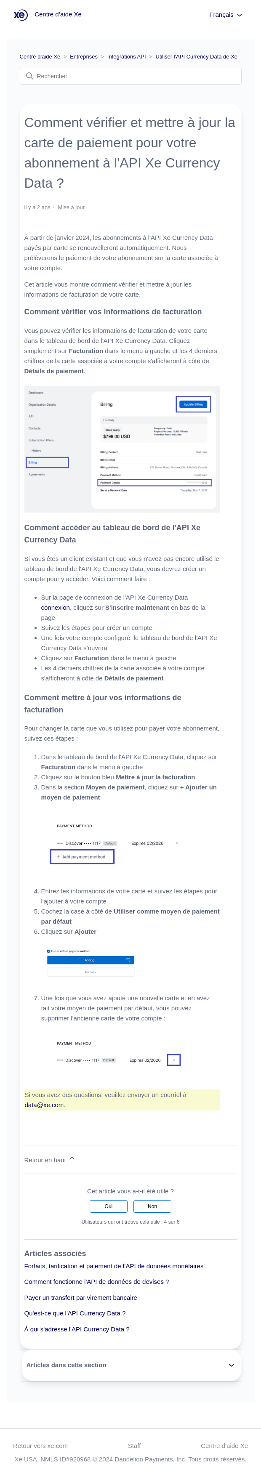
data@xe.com (44, 1104)
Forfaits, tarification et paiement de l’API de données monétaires (114, 1266)
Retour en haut (50, 1159)
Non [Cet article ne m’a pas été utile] (152, 1206)
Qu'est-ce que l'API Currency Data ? (75, 1313)
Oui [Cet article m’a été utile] (109, 1206)
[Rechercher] (131, 76)
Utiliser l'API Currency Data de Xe (196, 56)
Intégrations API (126, 56)
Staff (134, 1445)
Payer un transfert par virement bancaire (80, 1297)
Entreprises (84, 56)
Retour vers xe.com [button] (40, 1445)
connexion (55, 607)
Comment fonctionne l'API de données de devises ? (96, 1281)
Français (226, 15)
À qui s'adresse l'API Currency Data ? (77, 1329)
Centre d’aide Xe (40, 56)
